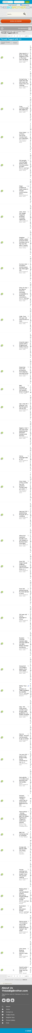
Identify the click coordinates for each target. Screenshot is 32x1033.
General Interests (30, 690)
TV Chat (30, 389)
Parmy (24, 170)
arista (24, 62)
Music (30, 801)
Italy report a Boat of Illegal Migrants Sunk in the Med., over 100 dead (23, 56)
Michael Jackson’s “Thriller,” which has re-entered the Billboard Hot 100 (23, 800)
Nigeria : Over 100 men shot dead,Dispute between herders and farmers (23, 431)
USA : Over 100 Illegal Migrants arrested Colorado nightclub (22, 215)
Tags (23, 31)
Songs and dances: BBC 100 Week (23, 848)
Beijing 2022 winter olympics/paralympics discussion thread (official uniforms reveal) (23, 894)
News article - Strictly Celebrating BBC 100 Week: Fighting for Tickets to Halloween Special (24, 817)
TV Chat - (21, 393)
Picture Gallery (10, 1020)
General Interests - (23, 694)
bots (24, 785)
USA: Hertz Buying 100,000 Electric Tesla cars (23, 952)
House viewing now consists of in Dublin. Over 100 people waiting (23, 873)
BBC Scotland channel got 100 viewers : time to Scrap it (24, 389)
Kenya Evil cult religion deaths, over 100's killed (23, 668)
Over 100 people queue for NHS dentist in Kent (24, 591)
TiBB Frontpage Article (23, 825)
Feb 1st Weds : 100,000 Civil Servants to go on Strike (24, 736)
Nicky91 (25, 837)
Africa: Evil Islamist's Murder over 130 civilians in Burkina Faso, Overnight (23, 539)
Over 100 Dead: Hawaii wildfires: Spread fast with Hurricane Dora (23, 565)
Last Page (26, 168)
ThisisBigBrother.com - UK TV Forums (11, 31)
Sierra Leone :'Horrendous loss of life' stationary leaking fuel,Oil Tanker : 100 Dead (23, 926)
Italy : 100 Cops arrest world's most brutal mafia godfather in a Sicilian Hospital (24, 710)
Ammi (20, 142)
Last (27, 36)
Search (8, 1006)
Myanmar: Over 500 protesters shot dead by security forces (23, 370)
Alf (23, 461)
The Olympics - (22, 902)
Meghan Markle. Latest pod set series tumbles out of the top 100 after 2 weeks (24, 241)
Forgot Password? (12, 5)
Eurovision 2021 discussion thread (22, 908)
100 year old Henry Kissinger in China (23, 617)
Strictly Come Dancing (30, 819)
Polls (7, 1023)
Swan (24, 596)
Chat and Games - (23, 763)
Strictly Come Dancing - (22, 824)
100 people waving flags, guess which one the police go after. (23, 163)
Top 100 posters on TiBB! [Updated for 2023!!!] (24, 689)
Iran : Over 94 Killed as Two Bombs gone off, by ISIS (23, 406)
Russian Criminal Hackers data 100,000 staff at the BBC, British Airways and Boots (24, 642)
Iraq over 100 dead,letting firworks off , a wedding (23, 514)
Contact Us (9, 1012)
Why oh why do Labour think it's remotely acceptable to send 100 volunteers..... (23, 292)
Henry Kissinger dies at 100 (23, 457)
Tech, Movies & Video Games (30, 137)
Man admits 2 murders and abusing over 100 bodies (23, 780)
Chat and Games (30, 759)
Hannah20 (21, 854)
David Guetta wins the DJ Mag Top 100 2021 (23, 969)
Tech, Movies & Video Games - (22, 140)
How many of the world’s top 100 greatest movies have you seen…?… (23, 485)
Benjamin (21, 695)
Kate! (24, 300)
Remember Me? (24, 5)
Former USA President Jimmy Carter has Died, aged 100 (23, 267)
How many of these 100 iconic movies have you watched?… (24, 135)
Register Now (10, 1017)
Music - (21, 806)
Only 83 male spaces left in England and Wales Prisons (23, 344)
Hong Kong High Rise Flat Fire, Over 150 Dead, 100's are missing (24, 82)
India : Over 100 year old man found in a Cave (24, 319)
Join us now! (16, 21)
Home (8, 1009)
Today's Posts (10, 1015)
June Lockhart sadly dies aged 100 (23, 108)
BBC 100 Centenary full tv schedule (23, 834)
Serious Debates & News (30, 57)
